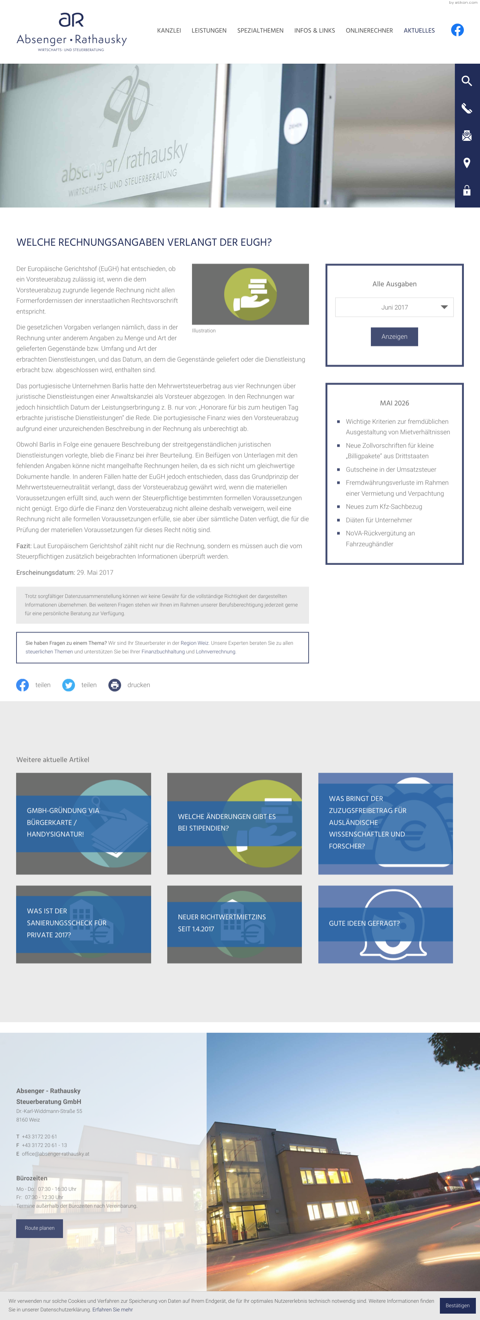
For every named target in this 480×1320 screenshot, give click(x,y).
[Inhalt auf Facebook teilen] (39, 696)
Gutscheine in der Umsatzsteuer (391, 481)
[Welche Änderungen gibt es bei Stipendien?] (234, 835)
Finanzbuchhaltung (163, 663)
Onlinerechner (369, 32)
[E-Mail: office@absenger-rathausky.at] (467, 135)
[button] (467, 81)
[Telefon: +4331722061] (39, 1149)
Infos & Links (314, 32)
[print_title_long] (135, 696)
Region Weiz (194, 655)
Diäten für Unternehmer (379, 531)
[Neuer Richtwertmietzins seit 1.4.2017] (234, 936)
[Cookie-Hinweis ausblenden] (458, 1306)
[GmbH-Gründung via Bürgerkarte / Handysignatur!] (83, 835)
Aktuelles (419, 32)
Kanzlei (169, 32)
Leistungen (209, 32)
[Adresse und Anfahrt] (467, 162)
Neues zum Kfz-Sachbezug (384, 518)
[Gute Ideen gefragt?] (385, 936)
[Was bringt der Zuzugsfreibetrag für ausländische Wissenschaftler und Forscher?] (385, 835)
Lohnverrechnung (215, 663)
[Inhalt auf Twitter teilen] (85, 696)
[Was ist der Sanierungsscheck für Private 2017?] (83, 936)
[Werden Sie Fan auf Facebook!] (457, 30)
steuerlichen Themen (49, 663)
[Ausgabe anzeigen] (394, 348)
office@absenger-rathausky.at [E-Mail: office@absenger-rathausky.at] (55, 1166)
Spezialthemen (260, 32)
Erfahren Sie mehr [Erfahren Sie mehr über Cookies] (112, 1310)
